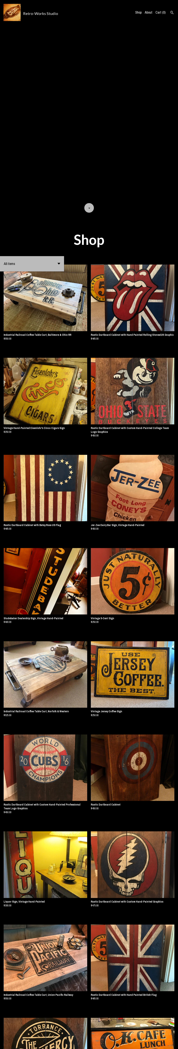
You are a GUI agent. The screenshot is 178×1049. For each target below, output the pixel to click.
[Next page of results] (97, 1033)
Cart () (160, 12)
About (148, 12)
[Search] (172, 13)
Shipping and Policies (140, 1042)
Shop (138, 12)
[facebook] (160, 1043)
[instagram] (173, 1043)
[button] (32, 86)
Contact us (120, 1042)
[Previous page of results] (81, 1033)
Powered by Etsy (41, 1042)
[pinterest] (167, 1043)
